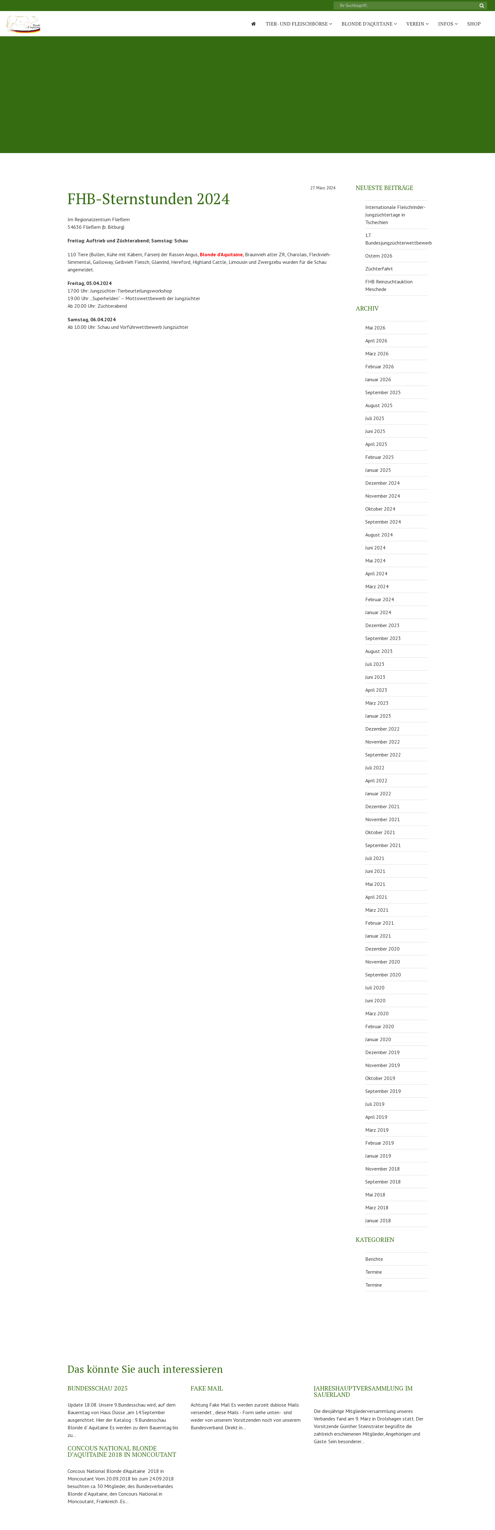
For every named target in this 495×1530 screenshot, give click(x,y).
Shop (474, 23)
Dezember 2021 (382, 806)
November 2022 (382, 741)
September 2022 (383, 754)
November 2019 (382, 1065)
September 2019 (383, 1091)
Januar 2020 (378, 1039)
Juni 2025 (375, 431)
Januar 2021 (378, 936)
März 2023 (377, 703)
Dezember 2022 (382, 729)
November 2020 (382, 961)
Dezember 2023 (382, 625)
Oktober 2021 (380, 832)
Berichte (374, 1259)
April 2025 (376, 444)
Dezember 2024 (382, 483)
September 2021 (383, 845)
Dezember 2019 (382, 1052)
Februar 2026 (379, 366)
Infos (448, 23)
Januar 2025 (378, 470)
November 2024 (382, 496)
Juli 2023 (375, 664)
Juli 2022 (375, 767)
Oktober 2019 (380, 1078)
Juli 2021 (375, 858)
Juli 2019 (375, 1104)
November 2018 (382, 1168)
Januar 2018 (378, 1220)
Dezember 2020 (382, 949)
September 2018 (383, 1181)
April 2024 (376, 573)
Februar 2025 (379, 457)
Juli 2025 (375, 418)
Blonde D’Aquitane (369, 23)
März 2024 (377, 586)
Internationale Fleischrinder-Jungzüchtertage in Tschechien (395, 214)
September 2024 (383, 522)
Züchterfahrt (379, 268)
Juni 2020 (375, 1000)
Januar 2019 (378, 1156)
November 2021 (382, 819)
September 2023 (383, 638)
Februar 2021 (379, 923)
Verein (417, 23)
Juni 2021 (375, 871)
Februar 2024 (379, 599)
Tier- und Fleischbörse (298, 23)
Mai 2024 (375, 560)
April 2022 (376, 780)
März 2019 (377, 1130)
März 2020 (377, 1013)
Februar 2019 (379, 1143)
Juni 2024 (375, 547)
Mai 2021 (375, 884)
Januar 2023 (378, 716)
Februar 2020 (379, 1026)
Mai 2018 (375, 1194)
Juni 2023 (375, 677)
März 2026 (377, 353)
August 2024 (379, 534)
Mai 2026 (375, 327)
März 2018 (377, 1207)
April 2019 (376, 1117)
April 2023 (376, 690)
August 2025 (379, 405)
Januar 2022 (378, 793)
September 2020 (383, 974)
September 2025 (383, 392)
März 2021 (377, 910)
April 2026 (376, 340)
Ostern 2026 (378, 255)
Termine (373, 1272)
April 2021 (376, 897)
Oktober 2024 (380, 509)
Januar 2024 (378, 612)
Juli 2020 (375, 987)
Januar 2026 (378, 379)
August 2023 (379, 651)
